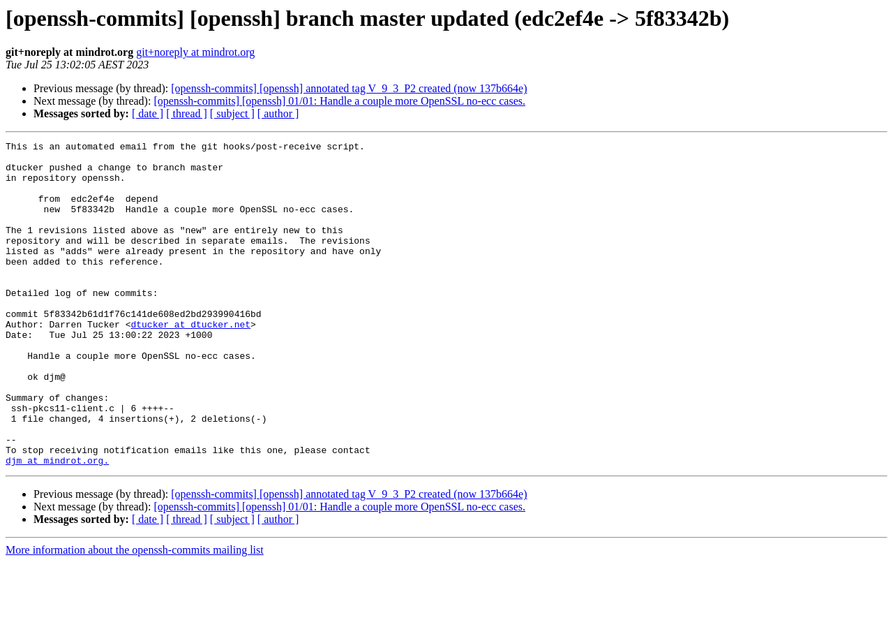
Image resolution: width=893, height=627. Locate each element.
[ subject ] (232, 113)
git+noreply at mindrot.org (195, 52)
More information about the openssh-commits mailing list (135, 615)
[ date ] (147, 113)
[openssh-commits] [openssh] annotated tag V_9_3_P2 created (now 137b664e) (349, 88)
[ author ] (278, 113)
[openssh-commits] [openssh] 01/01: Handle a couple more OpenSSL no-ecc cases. (339, 101)
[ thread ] (186, 113)
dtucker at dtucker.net (190, 361)
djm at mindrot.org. (57, 525)
